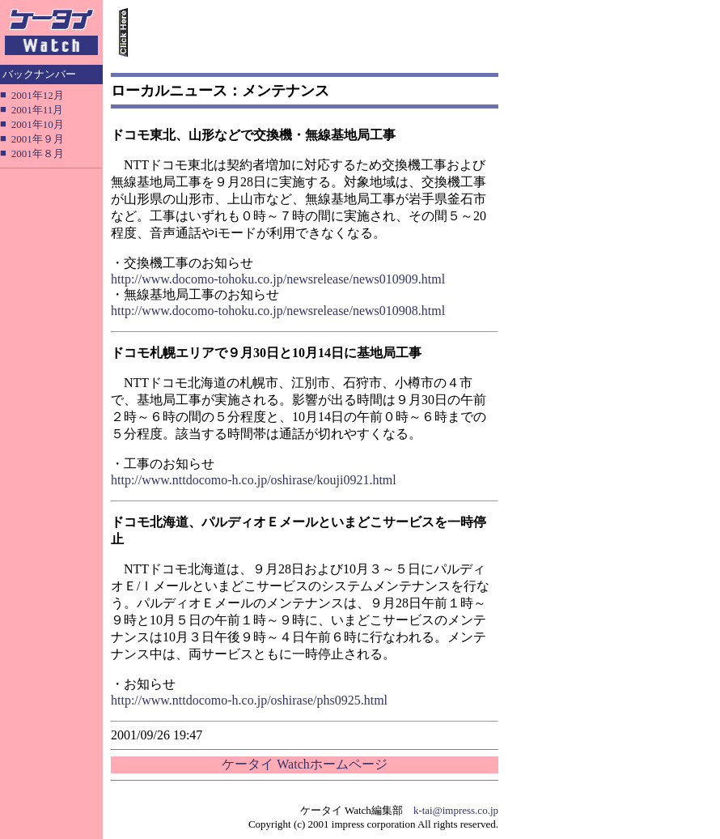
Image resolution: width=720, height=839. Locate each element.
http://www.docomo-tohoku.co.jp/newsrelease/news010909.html (278, 279)
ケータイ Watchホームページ (304, 764)
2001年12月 (37, 95)
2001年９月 (37, 139)
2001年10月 (37, 124)
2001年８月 (37, 153)
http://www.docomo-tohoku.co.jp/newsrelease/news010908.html (278, 310)
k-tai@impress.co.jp (455, 810)
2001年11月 (37, 110)
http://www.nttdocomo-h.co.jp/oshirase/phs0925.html (249, 700)
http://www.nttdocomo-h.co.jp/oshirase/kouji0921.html (253, 480)
